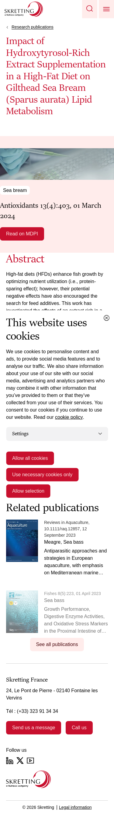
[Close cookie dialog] (106, 318)
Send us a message (33, 727)
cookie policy (69, 417)
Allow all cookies (30, 457)
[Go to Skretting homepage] (23, 9)
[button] (89, 9)
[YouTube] (30, 760)
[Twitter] (20, 760)
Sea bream (15, 190)
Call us (79, 727)
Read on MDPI (22, 233)
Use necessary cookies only (42, 474)
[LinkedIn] (9, 760)
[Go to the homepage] (28, 779)
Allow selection (28, 490)
